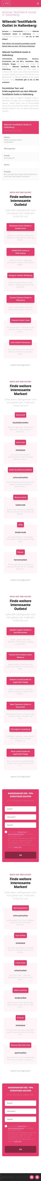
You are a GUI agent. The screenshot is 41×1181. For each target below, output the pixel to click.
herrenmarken (20, 559)
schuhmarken (20, 970)
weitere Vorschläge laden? (21, 365)
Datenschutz (22, 832)
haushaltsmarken (20, 422)
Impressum (18, 1177)
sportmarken (20, 1052)
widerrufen (18, 847)
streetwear (20, 450)
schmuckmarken (20, 477)
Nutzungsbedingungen (16, 834)
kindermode (20, 532)
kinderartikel (20, 998)
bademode (20, 505)
